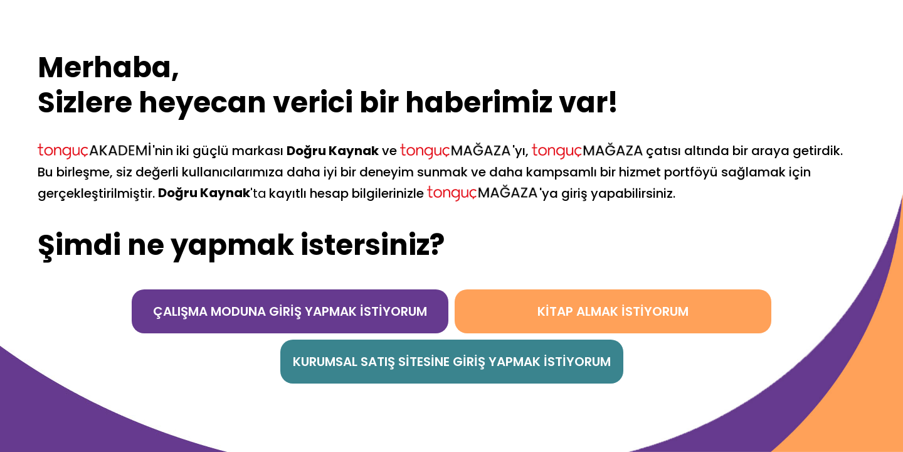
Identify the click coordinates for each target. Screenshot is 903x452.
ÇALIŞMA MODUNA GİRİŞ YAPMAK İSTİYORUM (290, 311)
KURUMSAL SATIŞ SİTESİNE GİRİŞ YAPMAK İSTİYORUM (452, 361)
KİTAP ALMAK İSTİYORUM (613, 311)
